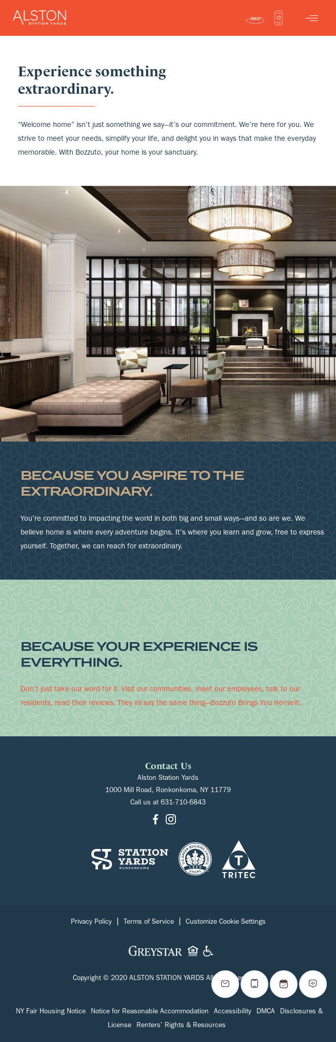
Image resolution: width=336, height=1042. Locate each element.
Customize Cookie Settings (226, 922)
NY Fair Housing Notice (51, 1012)
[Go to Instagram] (171, 820)
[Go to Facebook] (155, 820)
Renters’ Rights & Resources (181, 1026)
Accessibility (232, 1012)
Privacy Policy (91, 922)
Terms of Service (149, 922)
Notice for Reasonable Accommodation (150, 1012)
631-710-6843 (183, 803)
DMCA (265, 1012)
